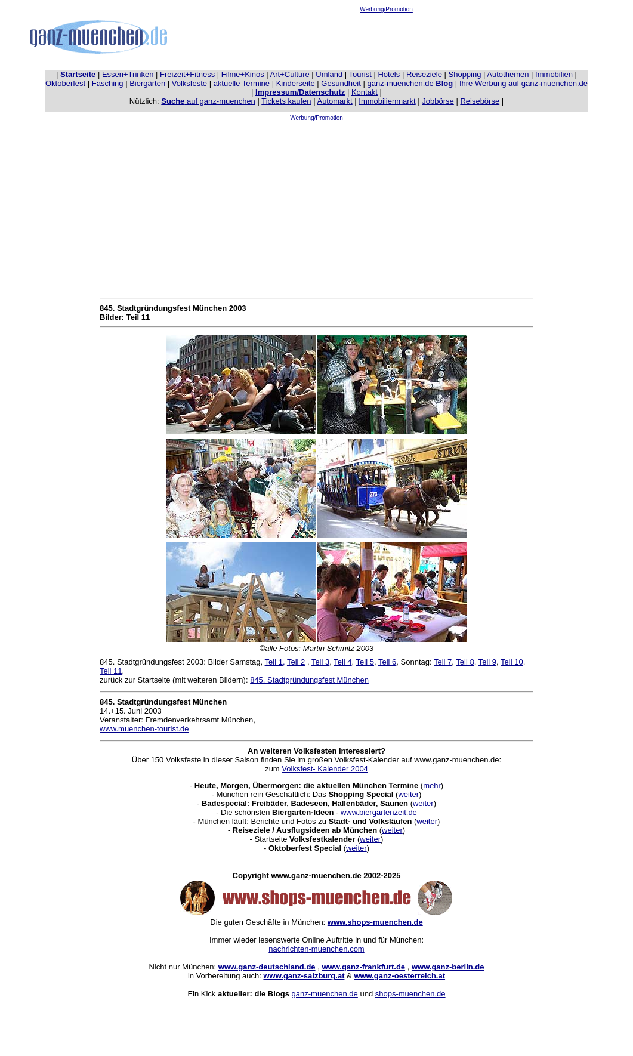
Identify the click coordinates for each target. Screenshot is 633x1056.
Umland (329, 74)
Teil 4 (342, 661)
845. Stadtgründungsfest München (309, 679)
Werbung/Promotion (386, 9)
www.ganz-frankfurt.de (363, 966)
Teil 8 (465, 661)
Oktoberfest (65, 83)
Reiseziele (424, 74)
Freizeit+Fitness (187, 74)
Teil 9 (487, 661)
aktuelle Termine (242, 83)
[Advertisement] (386, 39)
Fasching (107, 83)
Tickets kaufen (286, 101)
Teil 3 (320, 661)
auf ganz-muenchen (208, 101)
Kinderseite (295, 83)
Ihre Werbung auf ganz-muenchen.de (523, 83)
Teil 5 (365, 661)
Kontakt (364, 92)
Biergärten (147, 83)
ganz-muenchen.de (410, 83)
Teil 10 (512, 661)
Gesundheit (341, 83)
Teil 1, (275, 661)
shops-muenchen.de (410, 993)
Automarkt (334, 101)
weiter (408, 794)
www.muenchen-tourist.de (144, 728)
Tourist (360, 74)
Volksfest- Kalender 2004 (325, 768)
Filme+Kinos (242, 74)
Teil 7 (443, 661)
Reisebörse (479, 101)
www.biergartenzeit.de (379, 812)
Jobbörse (437, 101)
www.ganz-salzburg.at (303, 975)
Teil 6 (387, 661)
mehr (432, 785)
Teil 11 (111, 670)
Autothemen (508, 74)
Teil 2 (296, 661)
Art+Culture (290, 74)
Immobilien (554, 74)
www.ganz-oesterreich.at (399, 975)
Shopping (465, 74)
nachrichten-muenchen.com (316, 948)
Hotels (389, 74)
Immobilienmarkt (387, 101)
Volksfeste (189, 83)
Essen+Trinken (128, 74)
